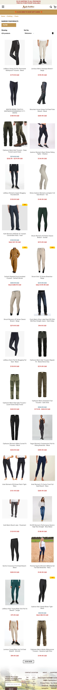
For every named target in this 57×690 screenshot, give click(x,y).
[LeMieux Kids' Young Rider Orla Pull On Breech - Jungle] (14, 597)
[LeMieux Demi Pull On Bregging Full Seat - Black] (14, 349)
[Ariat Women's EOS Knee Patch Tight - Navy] (14, 473)
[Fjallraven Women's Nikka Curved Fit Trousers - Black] (14, 433)
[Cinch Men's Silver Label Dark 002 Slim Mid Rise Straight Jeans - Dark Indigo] (42, 308)
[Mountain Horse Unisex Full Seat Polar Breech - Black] (42, 98)
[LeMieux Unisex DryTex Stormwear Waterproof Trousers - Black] (14, 58)
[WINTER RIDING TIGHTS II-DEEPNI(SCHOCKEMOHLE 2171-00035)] (14, 98)
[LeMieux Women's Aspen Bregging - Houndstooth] (14, 182)
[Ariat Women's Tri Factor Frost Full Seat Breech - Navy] (42, 473)
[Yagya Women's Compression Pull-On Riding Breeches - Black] (42, 433)
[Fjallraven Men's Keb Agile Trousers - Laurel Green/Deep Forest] (14, 391)
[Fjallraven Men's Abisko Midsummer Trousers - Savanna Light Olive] (42, 638)
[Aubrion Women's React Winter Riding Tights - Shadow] (42, 140)
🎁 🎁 (28, 12)
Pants (16, 16)
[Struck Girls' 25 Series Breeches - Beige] (42, 267)
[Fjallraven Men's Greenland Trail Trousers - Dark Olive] (42, 391)
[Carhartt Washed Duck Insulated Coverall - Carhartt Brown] (14, 267)
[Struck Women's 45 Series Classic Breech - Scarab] (42, 224)
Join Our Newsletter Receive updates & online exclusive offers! (13, 678)
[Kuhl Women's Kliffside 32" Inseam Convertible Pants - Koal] (14, 224)
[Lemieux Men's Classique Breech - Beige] (42, 58)
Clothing (9, 16)
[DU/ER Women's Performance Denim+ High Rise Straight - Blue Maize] (42, 514)
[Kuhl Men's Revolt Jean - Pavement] (14, 514)
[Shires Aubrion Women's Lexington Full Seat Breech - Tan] (42, 182)
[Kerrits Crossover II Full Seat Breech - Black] (14, 555)
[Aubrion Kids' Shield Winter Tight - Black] (42, 597)
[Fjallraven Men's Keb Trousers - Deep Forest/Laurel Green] (14, 140)
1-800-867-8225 (27, 683)
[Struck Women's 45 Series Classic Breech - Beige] (14, 308)
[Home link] (3, 16)
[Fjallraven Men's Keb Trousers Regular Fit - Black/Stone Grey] (42, 349)
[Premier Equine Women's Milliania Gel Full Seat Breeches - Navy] (42, 555)
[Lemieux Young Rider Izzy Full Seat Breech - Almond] (14, 638)
